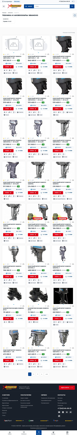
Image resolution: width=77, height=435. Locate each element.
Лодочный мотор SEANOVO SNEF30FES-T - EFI (62, 350)
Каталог (39, 433)
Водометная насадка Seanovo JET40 (13, 309)
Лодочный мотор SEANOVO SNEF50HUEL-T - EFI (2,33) (62, 99)
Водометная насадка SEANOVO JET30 (38, 309)
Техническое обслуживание (48, 398)
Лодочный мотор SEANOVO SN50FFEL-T (62, 267)
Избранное (24, 433)
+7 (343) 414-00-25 (64, 1)
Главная (9, 433)
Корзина (53, 433)
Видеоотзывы (5, 405)
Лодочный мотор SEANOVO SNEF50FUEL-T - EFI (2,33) (37, 99)
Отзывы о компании (7, 408)
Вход (67, 433)
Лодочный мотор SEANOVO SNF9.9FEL (12, 267)
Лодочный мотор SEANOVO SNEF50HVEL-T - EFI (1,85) (12, 183)
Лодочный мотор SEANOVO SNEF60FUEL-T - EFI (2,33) (62, 57)
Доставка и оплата (25, 400)
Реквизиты (60, 405)
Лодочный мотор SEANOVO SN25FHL (12, 225)
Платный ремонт (45, 403)
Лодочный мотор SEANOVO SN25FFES (62, 183)
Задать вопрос (65, 387)
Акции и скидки (24, 398)
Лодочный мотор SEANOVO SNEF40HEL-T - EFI (12, 350)
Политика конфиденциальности (10, 400)
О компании (5, 398)
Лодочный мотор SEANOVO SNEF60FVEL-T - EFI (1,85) (12, 141)
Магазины (16, 1)
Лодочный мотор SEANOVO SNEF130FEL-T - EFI (12, 57)
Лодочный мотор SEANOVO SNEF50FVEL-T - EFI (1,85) (62, 141)
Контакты (60, 400)
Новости (4, 413)
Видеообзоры (5, 403)
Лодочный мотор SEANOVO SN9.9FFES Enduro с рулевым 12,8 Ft (62, 225)
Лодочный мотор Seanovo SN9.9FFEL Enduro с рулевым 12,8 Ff (37, 225)
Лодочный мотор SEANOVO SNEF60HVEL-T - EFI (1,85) (37, 141)
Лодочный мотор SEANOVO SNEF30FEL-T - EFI (37, 350)
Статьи (3, 415)
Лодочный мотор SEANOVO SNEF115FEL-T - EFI (37, 57)
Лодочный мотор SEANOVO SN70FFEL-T (37, 267)
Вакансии (4, 410)
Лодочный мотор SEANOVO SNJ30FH (62, 309)
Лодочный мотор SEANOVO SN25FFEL (37, 183)
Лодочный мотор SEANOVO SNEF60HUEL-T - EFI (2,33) (12, 99)
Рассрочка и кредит (25, 403)
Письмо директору (62, 403)
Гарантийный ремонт (46, 400)
